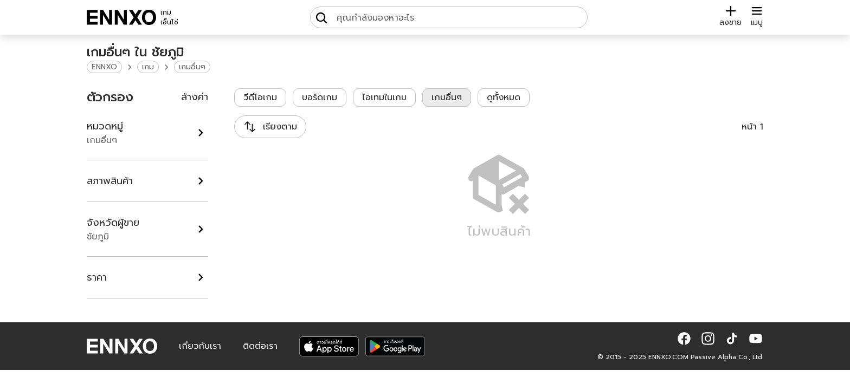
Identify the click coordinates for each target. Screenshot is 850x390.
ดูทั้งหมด (503, 97)
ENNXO (104, 67)
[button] (684, 338)
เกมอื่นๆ (192, 67)
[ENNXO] (121, 17)
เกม (148, 67)
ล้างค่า (194, 97)
